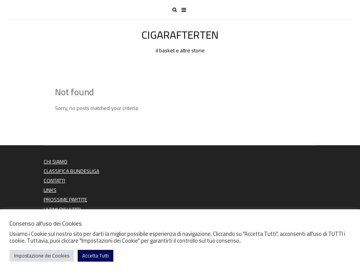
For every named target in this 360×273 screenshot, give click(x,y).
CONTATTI (54, 180)
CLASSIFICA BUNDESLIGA (71, 171)
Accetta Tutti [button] (95, 255)
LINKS (50, 190)
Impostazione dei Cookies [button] (41, 255)
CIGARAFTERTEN (180, 40)
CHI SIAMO (55, 161)
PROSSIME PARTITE (65, 199)
